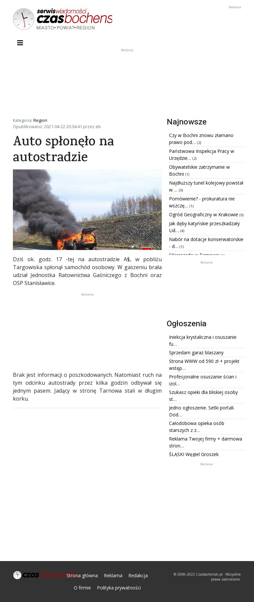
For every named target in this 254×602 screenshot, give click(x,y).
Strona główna (82, 575)
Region (40, 120)
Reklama (113, 575)
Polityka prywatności (119, 587)
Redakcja (138, 575)
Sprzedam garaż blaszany (196, 352)
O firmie (82, 587)
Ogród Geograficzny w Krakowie (204, 214)
